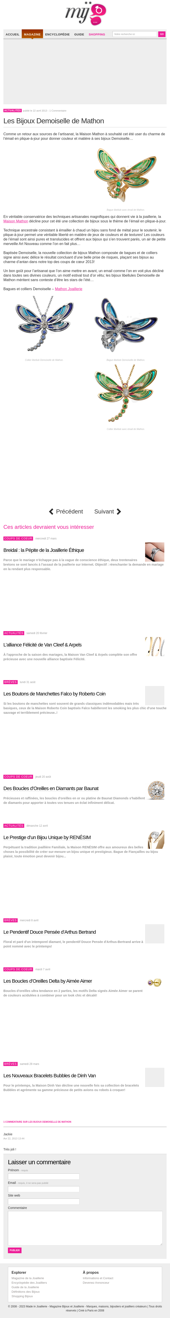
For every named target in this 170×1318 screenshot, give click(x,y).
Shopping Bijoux (22, 1296)
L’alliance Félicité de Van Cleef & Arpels (42, 645)
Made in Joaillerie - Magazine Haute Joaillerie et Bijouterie (85, 13)
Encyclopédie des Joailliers (29, 1282)
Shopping (97, 34)
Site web (14, 1195)
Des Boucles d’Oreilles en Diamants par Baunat (50, 788)
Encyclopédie (57, 34)
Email (28, 1183)
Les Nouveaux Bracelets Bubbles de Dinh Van (49, 1075)
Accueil (12, 34)
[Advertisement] (86, 72)
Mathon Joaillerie (68, 289)
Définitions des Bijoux (26, 1291)
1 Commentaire (57, 110)
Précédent (69, 511)
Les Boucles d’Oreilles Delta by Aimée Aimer (47, 981)
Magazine (32, 34)
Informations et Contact (98, 1278)
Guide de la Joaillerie (25, 1287)
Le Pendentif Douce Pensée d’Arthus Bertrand (49, 932)
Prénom (18, 1170)
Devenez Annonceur (96, 1282)
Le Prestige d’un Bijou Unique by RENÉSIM (47, 837)
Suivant (104, 511)
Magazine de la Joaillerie (28, 1278)
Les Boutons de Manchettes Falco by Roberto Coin (54, 694)
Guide (79, 34)
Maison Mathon (15, 221)
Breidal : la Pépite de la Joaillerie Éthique (43, 550)
